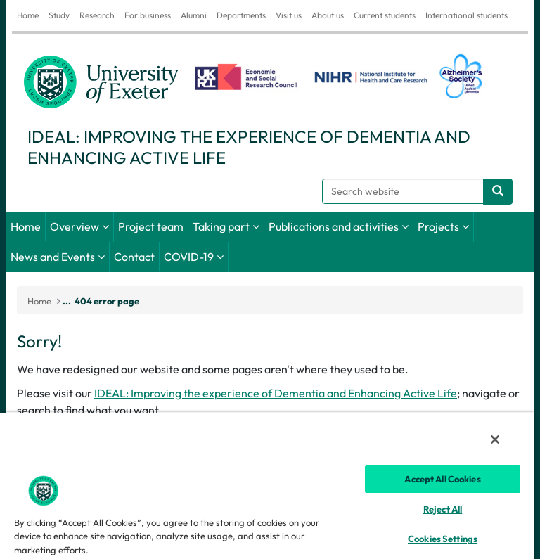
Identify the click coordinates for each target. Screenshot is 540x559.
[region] (267, 485)
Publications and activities (334, 226)
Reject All (442, 509)
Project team (151, 226)
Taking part (221, 226)
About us (327, 15)
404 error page (107, 301)
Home (28, 15)
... (67, 301)
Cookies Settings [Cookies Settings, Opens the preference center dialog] (442, 538)
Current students (385, 15)
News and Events (53, 257)
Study (59, 15)
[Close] (495, 439)
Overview (74, 226)
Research (97, 15)
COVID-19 (189, 257)
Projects (438, 226)
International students (466, 15)
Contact (134, 257)
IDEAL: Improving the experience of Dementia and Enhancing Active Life (275, 393)
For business (147, 15)
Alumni (194, 15)
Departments (241, 15)
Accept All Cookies (442, 478)
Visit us (289, 15)
